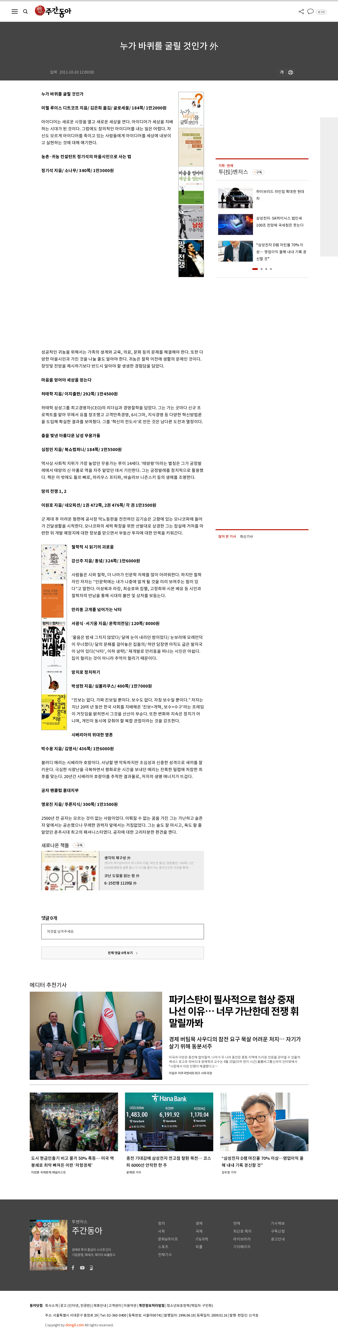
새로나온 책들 (55, 845)
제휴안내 (99, 1306)
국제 (199, 1231)
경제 (199, 1223)
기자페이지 (242, 1247)
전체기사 (165, 1255)
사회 (161, 1231)
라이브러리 (242, 1239)
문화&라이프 (168, 1239)
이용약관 (130, 1306)
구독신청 (278, 1231)
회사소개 (51, 1306)
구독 (80, 845)
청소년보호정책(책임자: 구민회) (190, 1306)
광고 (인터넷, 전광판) (75, 1306)
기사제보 (278, 1223)
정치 (161, 1223)
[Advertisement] (111, 311)
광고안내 (278, 1239)
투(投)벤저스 (233, 172)
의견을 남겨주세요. (60, 931)
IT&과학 (202, 1239)
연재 (236, 1223)
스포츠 (163, 1247)
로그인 (321, 12)
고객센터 (114, 1306)
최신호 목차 (242, 1231)
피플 (199, 1247)
